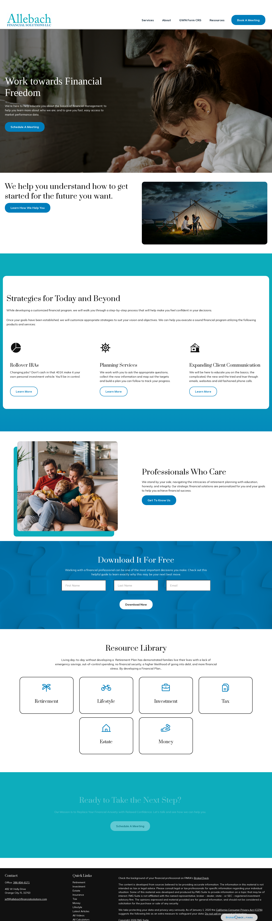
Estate (76, 879)
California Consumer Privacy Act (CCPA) (239, 899)
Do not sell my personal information (226, 902)
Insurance (78, 884)
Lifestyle (77, 896)
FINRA (216, 915)
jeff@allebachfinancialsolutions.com (26, 888)
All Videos (78, 904)
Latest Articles (81, 900)
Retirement (79, 871)
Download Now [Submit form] (136, 593)
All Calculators (81, 908)
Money (76, 892)
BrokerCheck (201, 867)
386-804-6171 (21, 871)
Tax (75, 888)
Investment (79, 875)
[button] (147, 9)
